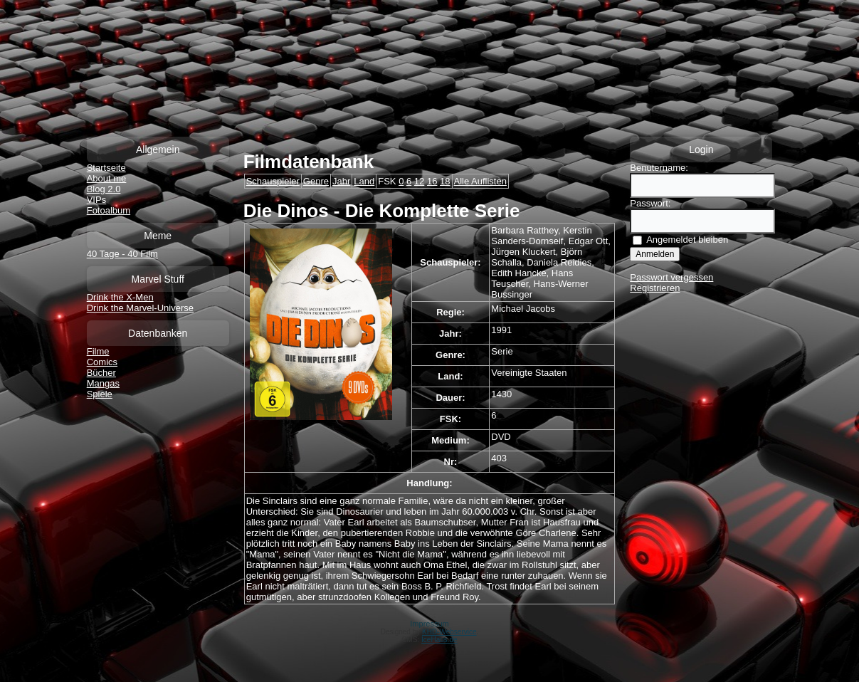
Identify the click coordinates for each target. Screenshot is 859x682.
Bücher (101, 372)
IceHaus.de (439, 640)
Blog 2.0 (104, 189)
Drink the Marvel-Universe (140, 308)
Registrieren (655, 288)
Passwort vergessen (671, 277)
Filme (98, 351)
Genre (316, 181)
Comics (102, 362)
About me (107, 178)
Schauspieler (273, 181)
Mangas (103, 383)
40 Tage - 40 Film (122, 253)
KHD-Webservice (449, 632)
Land (364, 181)
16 (432, 181)
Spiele (99, 394)
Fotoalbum (108, 210)
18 (445, 181)
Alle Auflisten (480, 181)
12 (419, 181)
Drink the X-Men (120, 297)
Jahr (341, 181)
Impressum (429, 623)
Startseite (106, 167)
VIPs (96, 199)
